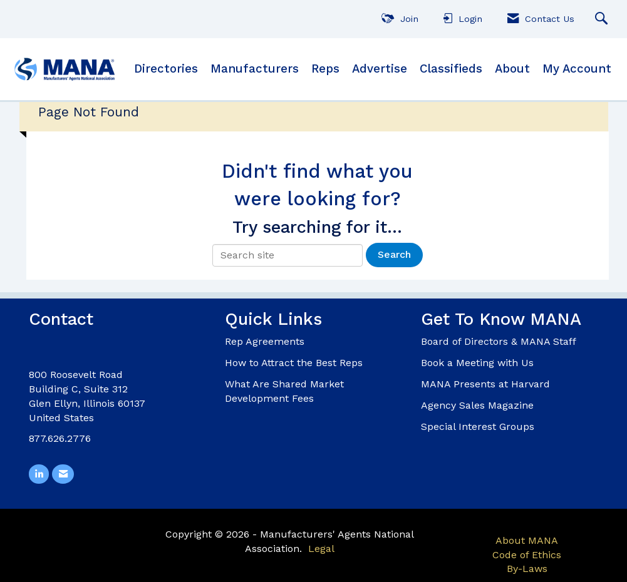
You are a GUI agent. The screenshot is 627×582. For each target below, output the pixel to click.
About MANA (526, 540)
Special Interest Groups (477, 426)
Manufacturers (254, 69)
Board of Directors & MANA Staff (498, 341)
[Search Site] (603, 19)
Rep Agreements (264, 341)
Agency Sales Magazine (477, 405)
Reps (325, 69)
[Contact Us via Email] (62, 473)
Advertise (379, 69)
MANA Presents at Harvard (485, 384)
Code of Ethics (526, 553)
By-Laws (527, 568)
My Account (576, 69)
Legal (321, 547)
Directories (166, 69)
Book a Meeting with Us (477, 363)
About (512, 69)
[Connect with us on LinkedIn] (39, 473)
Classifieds (451, 69)
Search (394, 254)
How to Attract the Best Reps (294, 363)
